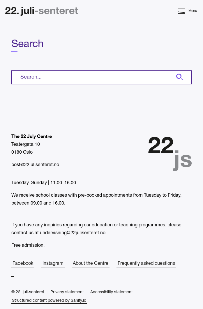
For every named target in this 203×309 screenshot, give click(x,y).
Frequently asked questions (146, 264)
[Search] (178, 77)
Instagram (53, 264)
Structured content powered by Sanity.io (49, 301)
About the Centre (90, 264)
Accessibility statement (111, 292)
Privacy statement (67, 292)
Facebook (23, 264)
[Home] (41, 12)
